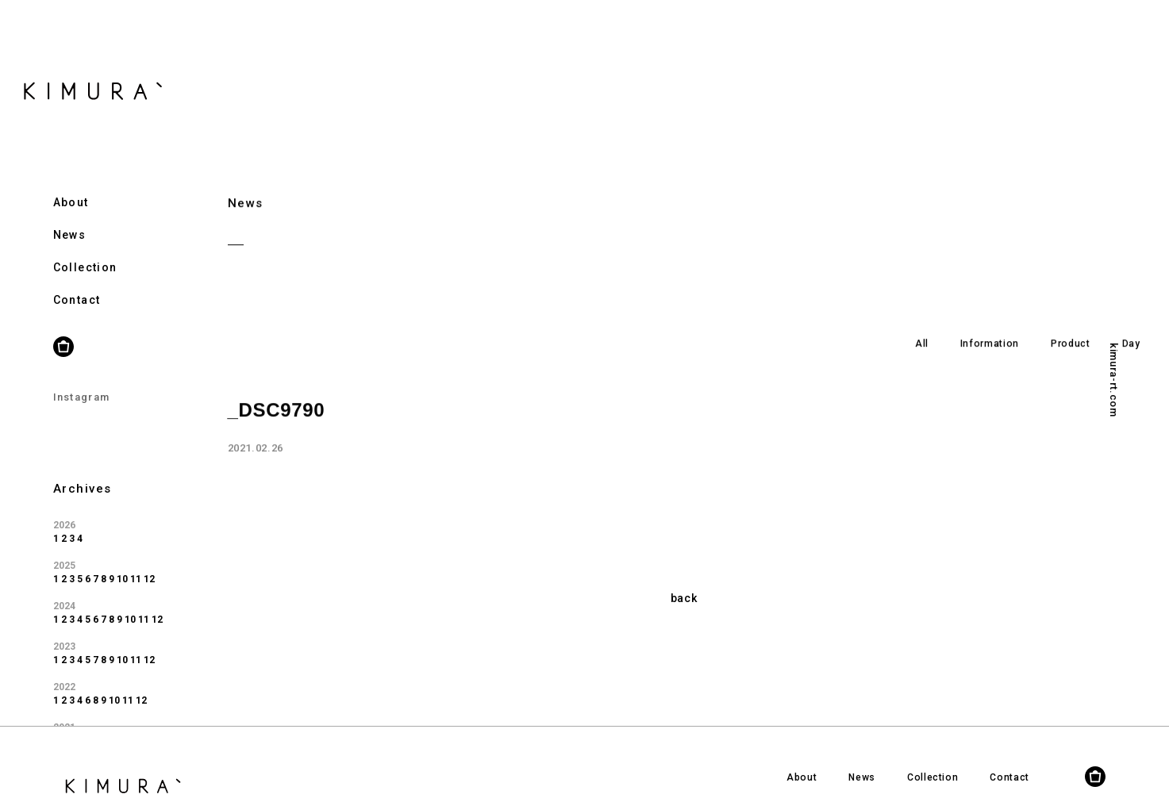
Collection (85, 248)
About (71, 183)
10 (122, 560)
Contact (77, 280)
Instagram (81, 378)
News (70, 215)
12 (149, 560)
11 (135, 560)
